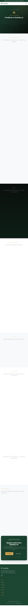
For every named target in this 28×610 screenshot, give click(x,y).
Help (13, 603)
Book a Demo (18, 553)
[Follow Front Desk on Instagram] (2, 575)
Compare (12, 9)
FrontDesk (4, 3)
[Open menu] (26, 3)
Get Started (9, 553)
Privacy (10, 603)
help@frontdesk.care (18, 603)
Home (9, 9)
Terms (7, 603)
